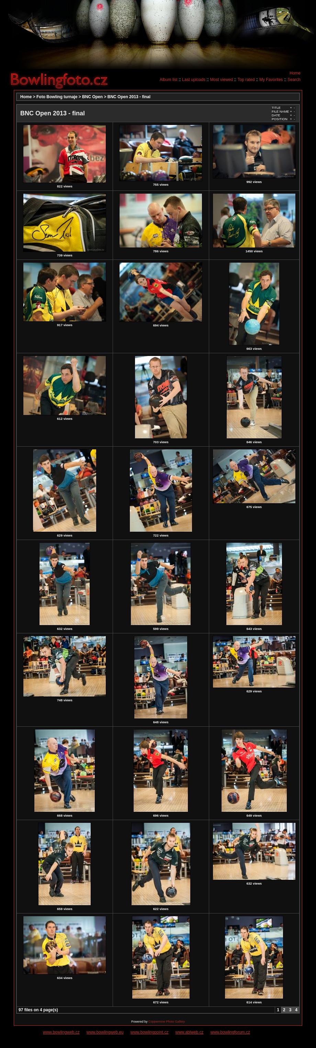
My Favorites (271, 79)
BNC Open (92, 96)
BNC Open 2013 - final (129, 96)
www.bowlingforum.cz (230, 1032)
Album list (169, 79)
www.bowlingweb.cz (61, 1032)
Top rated (246, 79)
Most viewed (221, 79)
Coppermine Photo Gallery (166, 1021)
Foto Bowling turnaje (56, 96)
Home (295, 73)
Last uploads (193, 79)
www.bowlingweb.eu (105, 1032)
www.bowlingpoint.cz (150, 1032)
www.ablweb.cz (190, 1032)
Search (294, 79)
